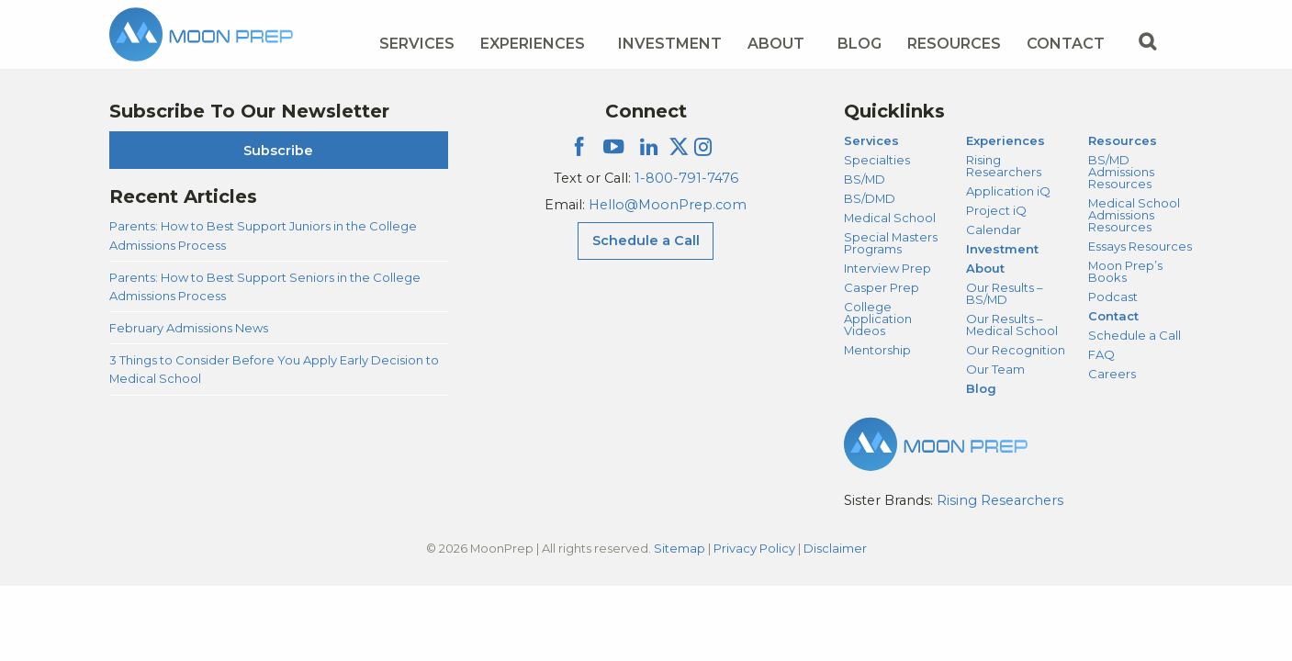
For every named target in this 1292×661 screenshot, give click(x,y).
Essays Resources (1140, 246)
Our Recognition (1015, 349)
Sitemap (679, 548)
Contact (1113, 315)
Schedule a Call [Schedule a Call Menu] (646, 240)
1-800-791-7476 (686, 178)
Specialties (877, 159)
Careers (1112, 373)
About (985, 268)
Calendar (993, 229)
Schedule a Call (1134, 335)
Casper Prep (881, 287)
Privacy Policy (754, 548)
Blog (859, 43)
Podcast (1113, 296)
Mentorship (877, 349)
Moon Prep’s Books (1125, 271)
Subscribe (278, 150)
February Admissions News (188, 327)
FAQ (1101, 354)
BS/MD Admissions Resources (1121, 171)
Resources (1122, 140)
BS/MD (864, 179)
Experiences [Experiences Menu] (532, 43)
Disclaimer (835, 548)
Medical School (890, 217)
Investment (670, 43)
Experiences (1005, 140)
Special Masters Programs (891, 243)
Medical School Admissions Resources (1134, 215)
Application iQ (1008, 191)
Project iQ (996, 210)
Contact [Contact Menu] (1066, 43)
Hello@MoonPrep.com (668, 204)
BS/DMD (869, 198)
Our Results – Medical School (1012, 324)
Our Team (995, 369)
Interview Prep (887, 268)
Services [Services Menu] (417, 43)
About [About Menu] (775, 43)
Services (871, 140)
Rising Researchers (1003, 165)
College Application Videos (878, 318)
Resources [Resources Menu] (954, 43)
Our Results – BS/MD (1004, 293)
